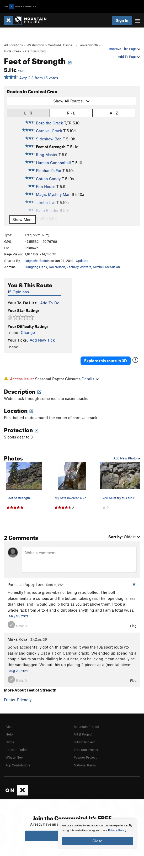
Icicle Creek (13, 51)
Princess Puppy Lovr (25, 584)
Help (9, 734)
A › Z (114, 112)
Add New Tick (42, 340)
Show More (22, 219)
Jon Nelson (57, 267)
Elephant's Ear (48, 170)
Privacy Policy (117, 830)
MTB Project (83, 734)
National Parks (85, 765)
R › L (71, 112)
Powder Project (85, 757)
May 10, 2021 (18, 616)
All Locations (13, 45)
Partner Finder (16, 750)
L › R (28, 112)
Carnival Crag (35, 51)
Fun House (45, 186)
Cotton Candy (48, 178)
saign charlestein (37, 261)
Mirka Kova (17, 639)
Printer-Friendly (17, 699)
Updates (82, 261)
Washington (35, 45)
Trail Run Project (86, 750)
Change (28, 332)
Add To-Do (49, 302)
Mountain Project (86, 727)
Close (97, 840)
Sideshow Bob (49, 138)
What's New (15, 757)
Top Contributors (18, 765)
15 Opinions (18, 291)
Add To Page (129, 56)
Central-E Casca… (61, 45)
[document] (97, 834)
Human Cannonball (53, 162)
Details (90, 378)
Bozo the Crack (49, 122)
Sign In (122, 20)
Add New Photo (126, 458)
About (10, 727)
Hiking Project (84, 742)
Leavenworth (88, 45)
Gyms (10, 742)
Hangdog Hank (36, 267)
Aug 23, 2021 (18, 671)
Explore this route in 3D (105, 360)
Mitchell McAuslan (106, 267)
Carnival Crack (49, 130)
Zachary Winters (79, 267)
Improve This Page (124, 49)
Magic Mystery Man (53, 194)
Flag (133, 626)
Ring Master (46, 154)
